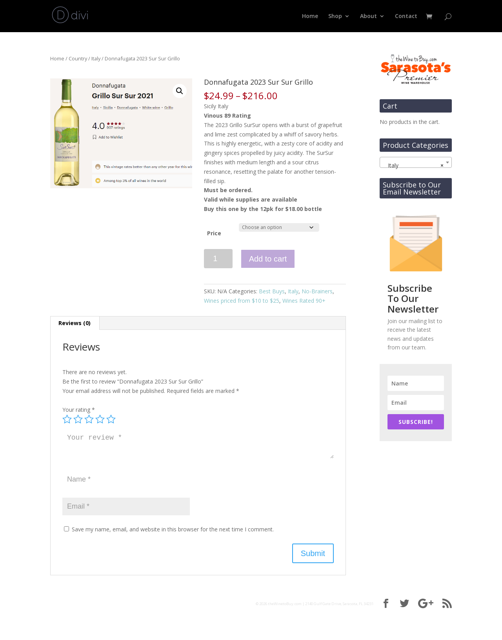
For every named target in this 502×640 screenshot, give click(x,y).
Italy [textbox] (413, 165)
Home (310, 16)
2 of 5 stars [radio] (78, 419)
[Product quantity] (218, 258)
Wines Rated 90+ (304, 300)
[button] (180, 91)
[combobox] (416, 162)
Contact (406, 16)
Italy (95, 58)
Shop (335, 16)
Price (214, 233)
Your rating (78, 409)
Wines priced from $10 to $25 (241, 300)
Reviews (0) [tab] (74, 323)
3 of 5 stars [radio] (89, 419)
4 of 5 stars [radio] (100, 419)
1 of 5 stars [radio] (67, 419)
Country (78, 58)
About (368, 16)
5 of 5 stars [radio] (111, 419)
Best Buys (272, 291)
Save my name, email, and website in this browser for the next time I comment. (173, 529)
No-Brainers (317, 291)
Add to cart (268, 259)
